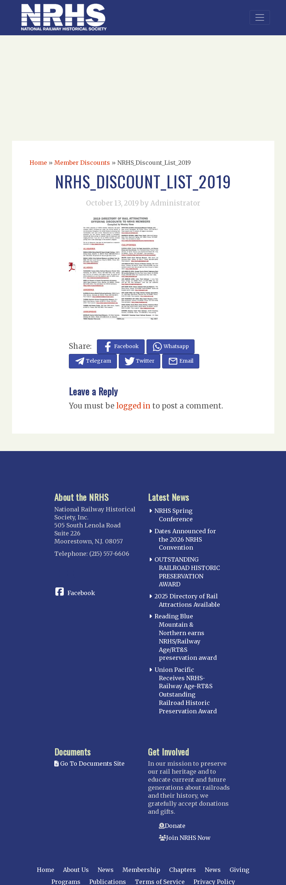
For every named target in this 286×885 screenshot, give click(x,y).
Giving (239, 869)
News (106, 869)
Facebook (81, 593)
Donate (175, 825)
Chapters (182, 869)
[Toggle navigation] (260, 17)
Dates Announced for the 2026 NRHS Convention (185, 539)
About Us (76, 869)
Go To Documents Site (89, 763)
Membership (141, 869)
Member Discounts (82, 162)
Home (38, 162)
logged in (133, 405)
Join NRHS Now (188, 837)
